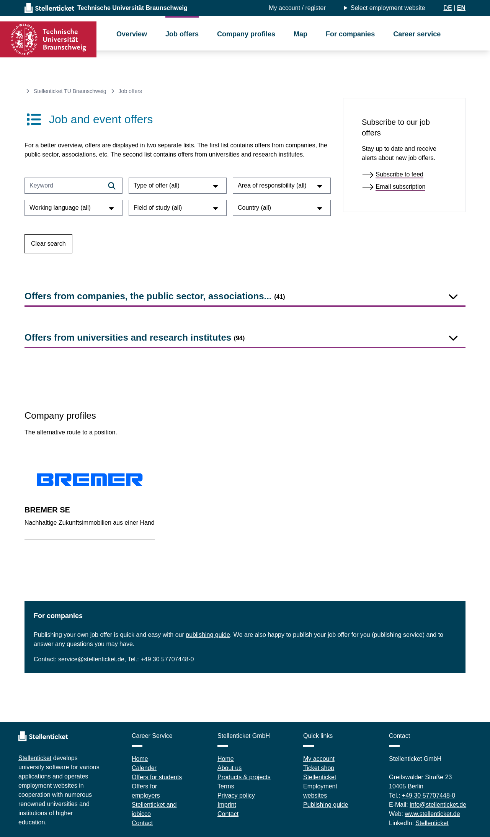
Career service (417, 34)
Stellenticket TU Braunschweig (70, 91)
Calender (144, 768)
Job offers (182, 34)
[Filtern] (111, 185)
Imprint (226, 804)
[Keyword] (73, 186)
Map (300, 34)
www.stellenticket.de (432, 814)
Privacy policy (236, 795)
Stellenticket (34, 758)
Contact (142, 823)
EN (461, 8)
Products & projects (244, 777)
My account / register (297, 8)
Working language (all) (72, 207)
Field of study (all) (177, 207)
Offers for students (157, 777)
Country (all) (281, 207)
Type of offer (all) (177, 185)
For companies (350, 34)
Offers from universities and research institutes (134, 337)
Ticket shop (318, 768)
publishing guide (208, 634)
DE (447, 8)
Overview (131, 34)
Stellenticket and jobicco (154, 809)
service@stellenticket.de (91, 659)
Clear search (48, 243)
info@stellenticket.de (438, 804)
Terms (225, 786)
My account (319, 758)
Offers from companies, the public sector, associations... (154, 296)
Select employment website (388, 8)
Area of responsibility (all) (281, 185)
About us (229, 768)
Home (140, 758)
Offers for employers (146, 791)
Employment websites (320, 791)
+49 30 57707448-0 (167, 659)
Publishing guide (325, 804)
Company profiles (246, 34)
